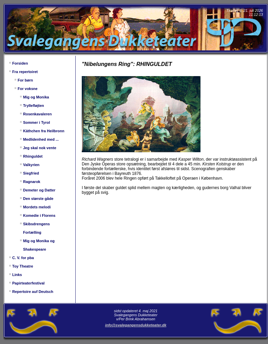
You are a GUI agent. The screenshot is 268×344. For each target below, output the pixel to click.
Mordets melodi (37, 207)
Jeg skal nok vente (39, 148)
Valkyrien (31, 165)
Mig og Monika (36, 97)
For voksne (28, 89)
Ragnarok (31, 182)
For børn (25, 80)
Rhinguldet (32, 156)
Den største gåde (38, 199)
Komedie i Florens (39, 215)
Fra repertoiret (25, 72)
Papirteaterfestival (28, 283)
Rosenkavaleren (37, 114)
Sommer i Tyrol (36, 122)
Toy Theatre (22, 266)
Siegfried (31, 173)
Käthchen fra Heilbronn (43, 131)
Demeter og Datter (39, 190)
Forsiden (20, 63)
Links (17, 275)
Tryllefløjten (33, 106)
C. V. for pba (23, 258)
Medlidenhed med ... (41, 139)
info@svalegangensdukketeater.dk (136, 325)
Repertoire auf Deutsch (32, 292)
